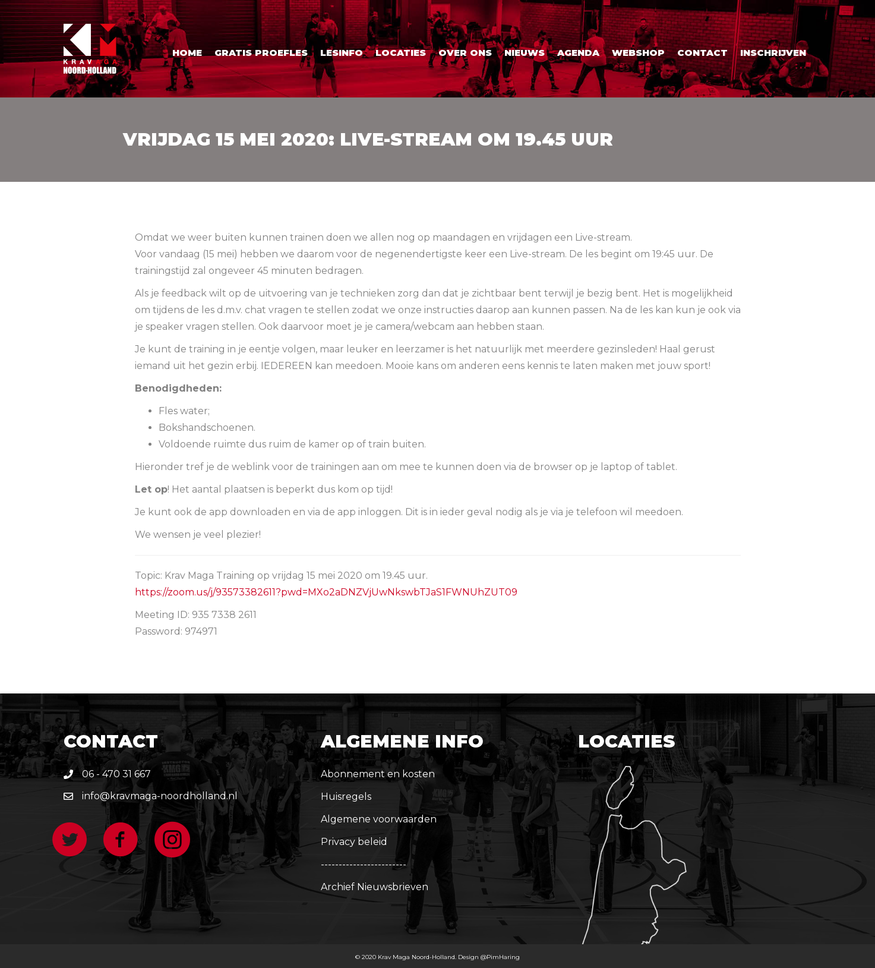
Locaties (400, 52)
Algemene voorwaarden (379, 819)
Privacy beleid (354, 841)
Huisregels (346, 796)
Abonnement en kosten (378, 774)
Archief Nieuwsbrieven (374, 887)
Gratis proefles (261, 52)
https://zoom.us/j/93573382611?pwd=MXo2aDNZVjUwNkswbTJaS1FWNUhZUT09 (326, 592)
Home (187, 52)
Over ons (465, 52)
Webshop (638, 52)
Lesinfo (341, 52)
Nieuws (524, 52)
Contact (702, 52)
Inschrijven (773, 52)
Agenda (578, 52)
